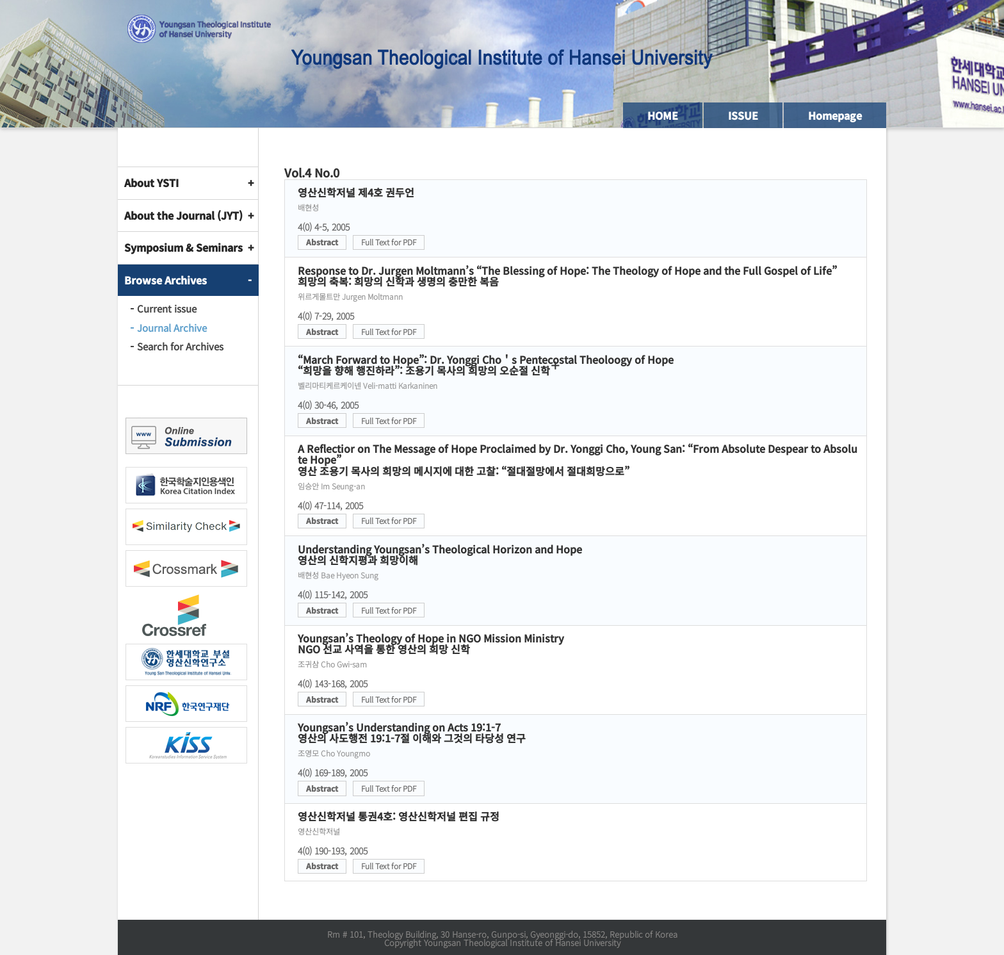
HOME (662, 115)
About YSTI (151, 182)
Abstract (322, 241)
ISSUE (743, 115)
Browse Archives (165, 280)
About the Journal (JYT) (183, 215)
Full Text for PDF (388, 241)
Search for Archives (180, 346)
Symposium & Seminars (183, 247)
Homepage (835, 115)
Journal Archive (172, 328)
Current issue (167, 308)
